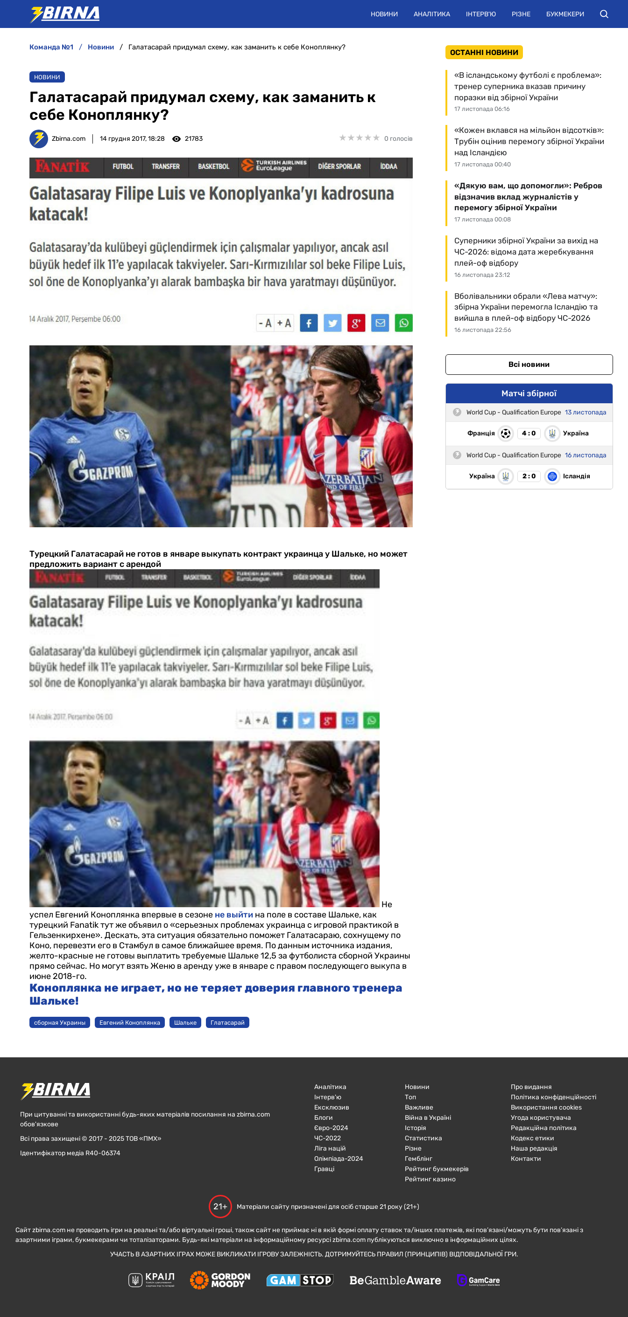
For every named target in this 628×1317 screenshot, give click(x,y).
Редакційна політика (544, 1128)
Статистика (423, 1138)
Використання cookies (546, 1107)
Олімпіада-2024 (338, 1159)
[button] (604, 14)
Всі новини (529, 364)
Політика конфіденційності (553, 1097)
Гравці (324, 1169)
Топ (410, 1097)
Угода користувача (541, 1118)
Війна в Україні (428, 1118)
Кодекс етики (532, 1138)
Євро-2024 (331, 1128)
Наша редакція (534, 1148)
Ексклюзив (331, 1107)
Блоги (323, 1118)
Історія (415, 1128)
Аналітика (432, 14)
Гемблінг (418, 1159)
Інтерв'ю (481, 14)
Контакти (526, 1159)
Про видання (531, 1087)
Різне (521, 14)
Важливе (419, 1107)
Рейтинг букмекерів (437, 1169)
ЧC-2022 (327, 1138)
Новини (384, 14)
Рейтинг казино (430, 1179)
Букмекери (565, 14)
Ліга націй (330, 1148)
